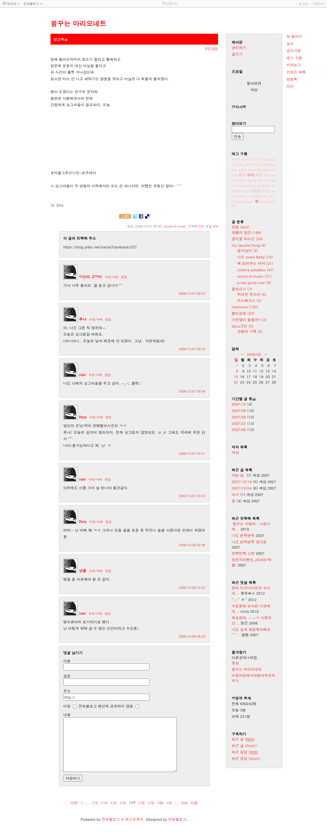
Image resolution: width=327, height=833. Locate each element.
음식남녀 (247, 250)
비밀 (67, 706)
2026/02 (254, 354)
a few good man (254, 282)
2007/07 (239, 423)
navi (82, 374)
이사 (235, 494)
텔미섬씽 (243, 313)
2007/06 (239, 429)
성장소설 (268, 159)
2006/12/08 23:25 (192, 587)
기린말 (255, 190)
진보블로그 (111, 819)
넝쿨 (82, 570)
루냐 (82, 319)
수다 (250, 175)
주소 (67, 691)
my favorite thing (249, 245)
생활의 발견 (246, 232)
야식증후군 (264, 186)
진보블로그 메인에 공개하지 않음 (105, 706)
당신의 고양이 (90, 276)
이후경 (266, 191)
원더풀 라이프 (247, 238)
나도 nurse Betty (255, 257)
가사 (59, 205)
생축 (266, 170)
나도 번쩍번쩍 (243, 535)
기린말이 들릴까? (249, 319)
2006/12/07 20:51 (192, 453)
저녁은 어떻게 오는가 (245, 159)
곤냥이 (264, 202)
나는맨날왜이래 (256, 196)
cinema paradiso (255, 269)
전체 (240, 227)
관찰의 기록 (250, 331)
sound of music (175, 226)
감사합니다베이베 (265, 181)
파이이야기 (255, 170)
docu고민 (243, 326)
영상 (249, 181)
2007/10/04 (242, 488)
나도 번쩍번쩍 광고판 (249, 541)
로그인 (303, 3)
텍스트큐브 (134, 819)
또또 (259, 175)
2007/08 (239, 417)
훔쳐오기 (242, 289)
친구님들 (237, 165)
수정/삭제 (111, 277)
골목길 (248, 165)
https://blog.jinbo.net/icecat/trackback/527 (100, 247)
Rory (83, 417)
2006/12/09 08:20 (192, 636)
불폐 (266, 175)
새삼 (235, 452)
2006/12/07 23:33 (192, 496)
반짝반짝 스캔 (243, 553)
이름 (67, 661)
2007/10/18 (242, 481)
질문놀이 (248, 202)
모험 (238, 202)
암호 (67, 676)
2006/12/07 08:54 (192, 293)
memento (245, 306)
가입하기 (318, 3)
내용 (67, 714)
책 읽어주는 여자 (255, 263)
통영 (242, 175)
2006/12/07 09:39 (192, 391)
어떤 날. (238, 475)
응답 (124, 277)
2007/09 (239, 410)
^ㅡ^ (236, 599)
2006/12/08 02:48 (192, 545)
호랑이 (242, 170)
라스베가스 (249, 300)
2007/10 (239, 404)
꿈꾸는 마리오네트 (247, 669)
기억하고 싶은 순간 (244, 186)
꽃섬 (235, 662)
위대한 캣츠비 (251, 294)
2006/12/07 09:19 (192, 349)
